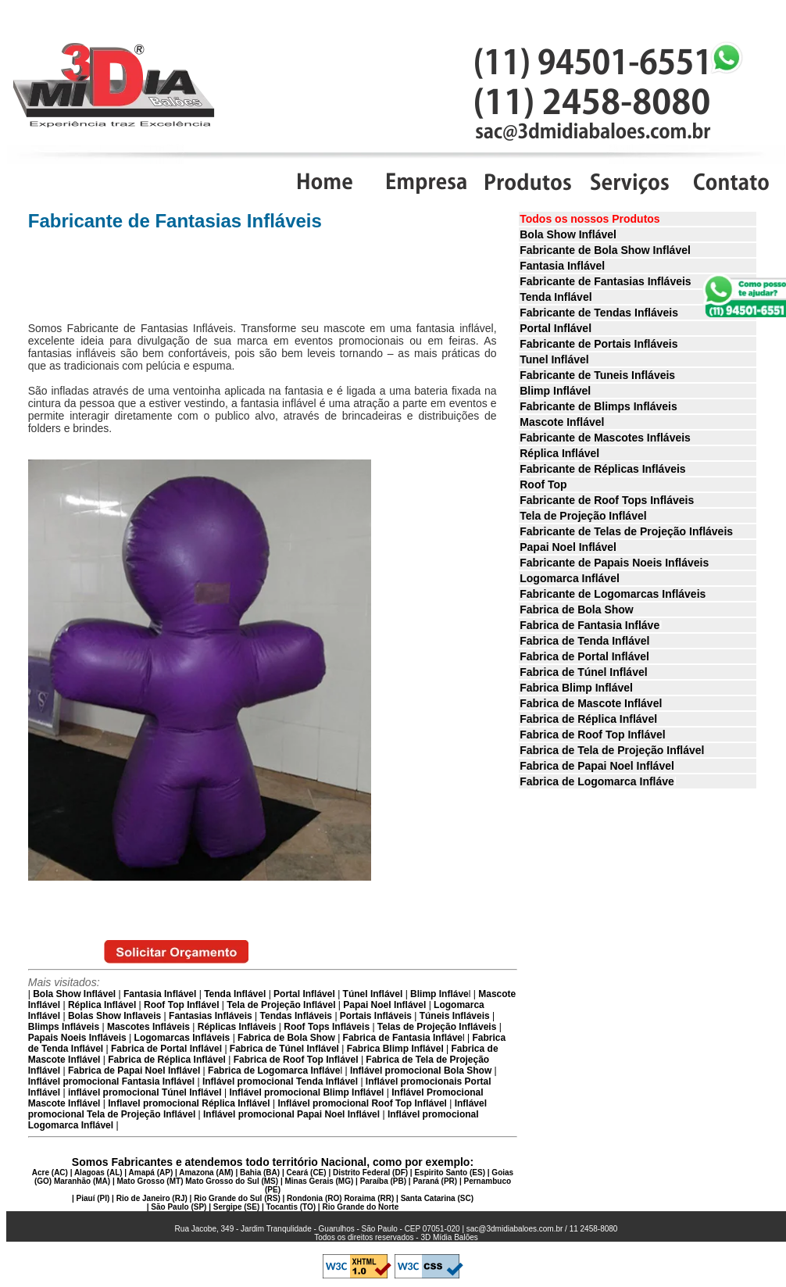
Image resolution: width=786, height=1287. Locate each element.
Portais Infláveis (376, 1015)
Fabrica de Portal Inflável (584, 656)
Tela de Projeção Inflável (583, 515)
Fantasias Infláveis (210, 1015)
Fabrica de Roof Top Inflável (592, 734)
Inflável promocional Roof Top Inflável (361, 1103)
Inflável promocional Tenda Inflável (279, 1081)
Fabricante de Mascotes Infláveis (605, 437)
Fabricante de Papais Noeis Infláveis (614, 562)
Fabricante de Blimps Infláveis (598, 406)
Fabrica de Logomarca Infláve (597, 781)
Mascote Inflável (562, 422)
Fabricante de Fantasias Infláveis (605, 281)
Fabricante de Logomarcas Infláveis (613, 594)
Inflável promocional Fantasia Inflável (111, 1081)
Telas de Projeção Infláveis (437, 1026)
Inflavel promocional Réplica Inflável (189, 1103)
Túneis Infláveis (455, 1015)
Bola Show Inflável (568, 234)
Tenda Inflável (555, 297)
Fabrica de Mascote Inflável (591, 703)
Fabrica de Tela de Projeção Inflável (612, 750)
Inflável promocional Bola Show (420, 1070)
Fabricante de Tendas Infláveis (599, 312)
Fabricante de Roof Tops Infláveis (607, 500)
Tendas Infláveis (296, 1015)
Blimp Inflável (555, 390)
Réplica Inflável (559, 453)
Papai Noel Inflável (568, 547)
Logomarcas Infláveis (182, 1037)
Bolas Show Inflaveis (114, 1015)
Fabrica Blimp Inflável (576, 687)
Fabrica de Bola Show (576, 609)
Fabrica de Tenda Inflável (584, 641)
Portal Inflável (555, 328)
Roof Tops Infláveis (327, 1026)
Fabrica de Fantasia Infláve (589, 625)
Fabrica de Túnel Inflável (583, 672)
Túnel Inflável (373, 993)
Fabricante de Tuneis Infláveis (597, 375)
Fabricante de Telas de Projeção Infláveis (626, 531)
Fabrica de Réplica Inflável (588, 719)
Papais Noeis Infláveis (77, 1037)
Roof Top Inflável (181, 1004)
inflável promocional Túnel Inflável (145, 1092)
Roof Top (543, 484)
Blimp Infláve (439, 993)
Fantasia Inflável (562, 265)
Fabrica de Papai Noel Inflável (597, 766)
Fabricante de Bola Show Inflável (605, 250)
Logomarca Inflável (570, 578)
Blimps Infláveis (63, 1026)
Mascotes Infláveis (148, 1026)
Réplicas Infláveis (237, 1026)
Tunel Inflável (554, 359)
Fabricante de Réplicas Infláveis (602, 469)
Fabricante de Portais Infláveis (598, 344)
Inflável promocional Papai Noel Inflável (291, 1114)
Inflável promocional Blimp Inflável (305, 1092)
